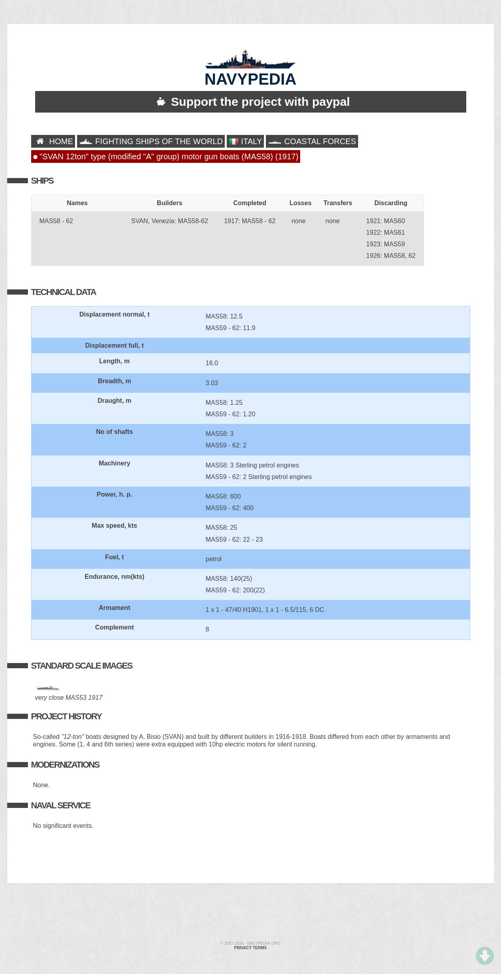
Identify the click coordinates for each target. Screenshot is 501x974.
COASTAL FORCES (312, 141)
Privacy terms (250, 948)
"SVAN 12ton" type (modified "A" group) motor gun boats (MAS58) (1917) (166, 156)
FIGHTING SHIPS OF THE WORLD (151, 141)
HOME (53, 141)
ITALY (245, 141)
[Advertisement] (250, 913)
